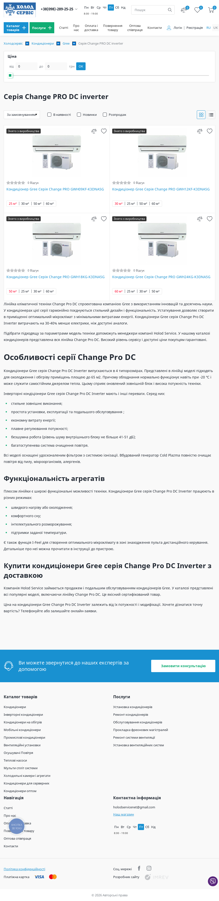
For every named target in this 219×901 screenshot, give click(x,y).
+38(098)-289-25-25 (57, 9)
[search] (169, 9)
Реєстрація (194, 28)
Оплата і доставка (91, 28)
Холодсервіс (13, 43)
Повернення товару (112, 28)
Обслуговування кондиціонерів (137, 722)
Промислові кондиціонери (24, 737)
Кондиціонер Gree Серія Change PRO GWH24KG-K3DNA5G (161, 277)
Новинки (90, 114)
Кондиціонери (43, 43)
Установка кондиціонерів (132, 707)
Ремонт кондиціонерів (130, 714)
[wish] (104, 131)
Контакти (154, 28)
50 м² (37, 203)
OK (81, 66)
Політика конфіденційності (24, 869)
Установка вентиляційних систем (138, 745)
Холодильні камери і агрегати (27, 775)
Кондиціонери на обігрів (23, 722)
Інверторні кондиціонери (23, 714)
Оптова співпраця (135, 28)
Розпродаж (117, 114)
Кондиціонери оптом (20, 791)
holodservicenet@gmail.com (134, 807)
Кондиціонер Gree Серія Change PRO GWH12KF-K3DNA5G (161, 189)
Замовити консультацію (183, 665)
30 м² (25, 203)
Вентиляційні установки (22, 745)
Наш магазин (123, 814)
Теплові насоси (15, 760)
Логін (178, 28)
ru (208, 27)
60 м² (50, 203)
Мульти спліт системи (20, 768)
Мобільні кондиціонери (22, 730)
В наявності (62, 114)
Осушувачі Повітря (18, 752)
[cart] (211, 10)
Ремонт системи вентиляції (134, 737)
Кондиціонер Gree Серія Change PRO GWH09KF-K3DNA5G (55, 189)
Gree (66, 43)
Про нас (76, 28)
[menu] (16, 27)
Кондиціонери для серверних (26, 783)
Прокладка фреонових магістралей (140, 730)
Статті (63, 28)
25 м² (13, 203)
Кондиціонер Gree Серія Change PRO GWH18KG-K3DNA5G (55, 277)
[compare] (94, 131)
